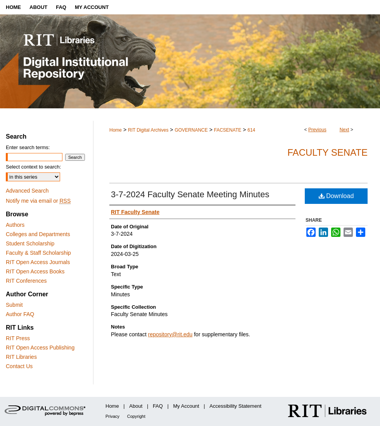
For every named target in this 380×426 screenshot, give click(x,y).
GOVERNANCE (190, 130)
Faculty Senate (327, 152)
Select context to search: (33, 167)
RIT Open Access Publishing (40, 347)
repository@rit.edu (170, 334)
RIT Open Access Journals (38, 262)
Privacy (112, 416)
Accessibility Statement (235, 406)
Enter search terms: (28, 147)
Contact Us (19, 366)
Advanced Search (27, 191)
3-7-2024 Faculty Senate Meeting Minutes (190, 194)
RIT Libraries (21, 357)
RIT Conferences (26, 281)
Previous (317, 129)
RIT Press (18, 338)
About (135, 406)
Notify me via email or (38, 201)
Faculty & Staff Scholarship (38, 253)
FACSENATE (227, 130)
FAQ (158, 406)
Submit (14, 305)
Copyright (136, 416)
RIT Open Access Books (35, 271)
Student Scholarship (30, 243)
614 (251, 130)
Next (344, 129)
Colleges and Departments (38, 234)
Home (115, 130)
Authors (15, 225)
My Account (186, 406)
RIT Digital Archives (148, 130)
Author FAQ (20, 314)
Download (336, 196)
